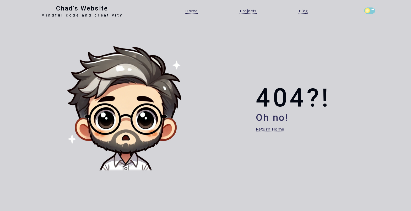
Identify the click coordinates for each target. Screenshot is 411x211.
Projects (248, 10)
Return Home (270, 129)
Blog (303, 10)
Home (191, 10)
